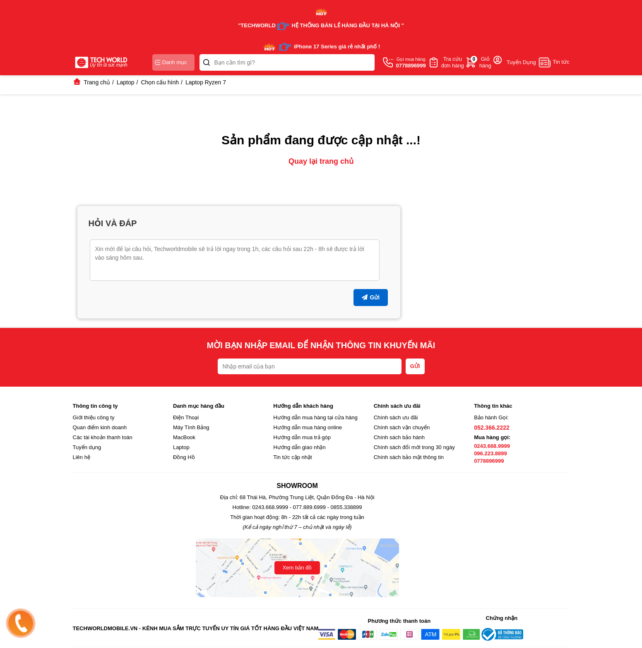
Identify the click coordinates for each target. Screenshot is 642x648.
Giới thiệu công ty (94, 417)
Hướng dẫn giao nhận (299, 447)
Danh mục (171, 62)
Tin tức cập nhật (292, 457)
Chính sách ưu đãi (396, 417)
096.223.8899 (490, 453)
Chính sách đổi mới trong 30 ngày (414, 447)
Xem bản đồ (297, 567)
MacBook (184, 437)
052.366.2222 (492, 427)
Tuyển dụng (87, 447)
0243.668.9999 (492, 446)
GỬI (415, 366)
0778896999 (489, 461)
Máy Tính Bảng (191, 427)
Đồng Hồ (184, 457)
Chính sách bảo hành (399, 437)
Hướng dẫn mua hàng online (307, 427)
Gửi (371, 297)
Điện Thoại (186, 417)
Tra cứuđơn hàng (452, 62)
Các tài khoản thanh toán (102, 437)
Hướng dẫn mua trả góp (302, 437)
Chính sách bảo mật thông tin (409, 457)
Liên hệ (81, 457)
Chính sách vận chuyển (402, 427)
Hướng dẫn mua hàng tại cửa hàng (315, 417)
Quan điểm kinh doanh (100, 427)
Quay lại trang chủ (321, 161)
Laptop (181, 447)
